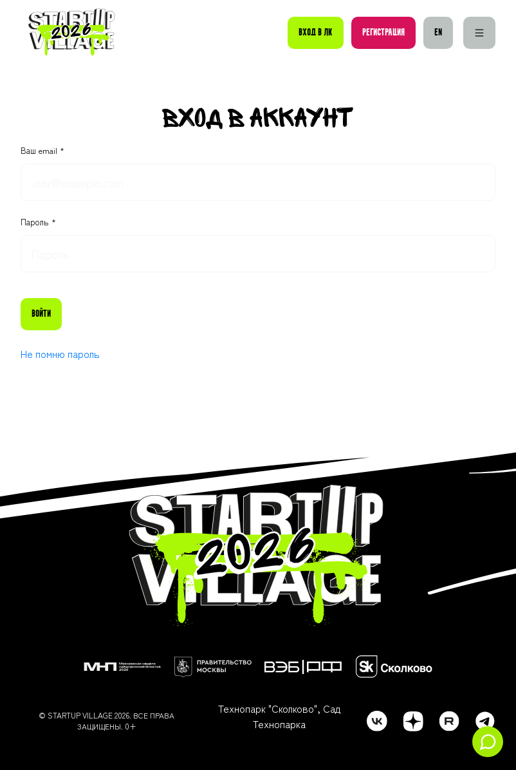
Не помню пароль (60, 353)
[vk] (377, 721)
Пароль (36, 222)
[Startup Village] (72, 32)
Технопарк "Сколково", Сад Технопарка (279, 715)
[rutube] (449, 721)
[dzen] (413, 721)
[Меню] (479, 33)
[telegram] (485, 721)
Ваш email (40, 150)
